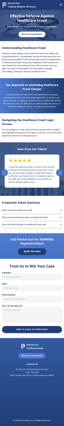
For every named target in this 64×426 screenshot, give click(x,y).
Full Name (6, 272)
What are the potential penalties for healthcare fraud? (32, 217)
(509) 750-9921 (32, 252)
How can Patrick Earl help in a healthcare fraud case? (32, 224)
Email (4, 283)
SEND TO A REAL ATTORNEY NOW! (32, 329)
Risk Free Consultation (32, 34)
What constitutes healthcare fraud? (32, 210)
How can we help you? (12, 305)
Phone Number (9, 294)
